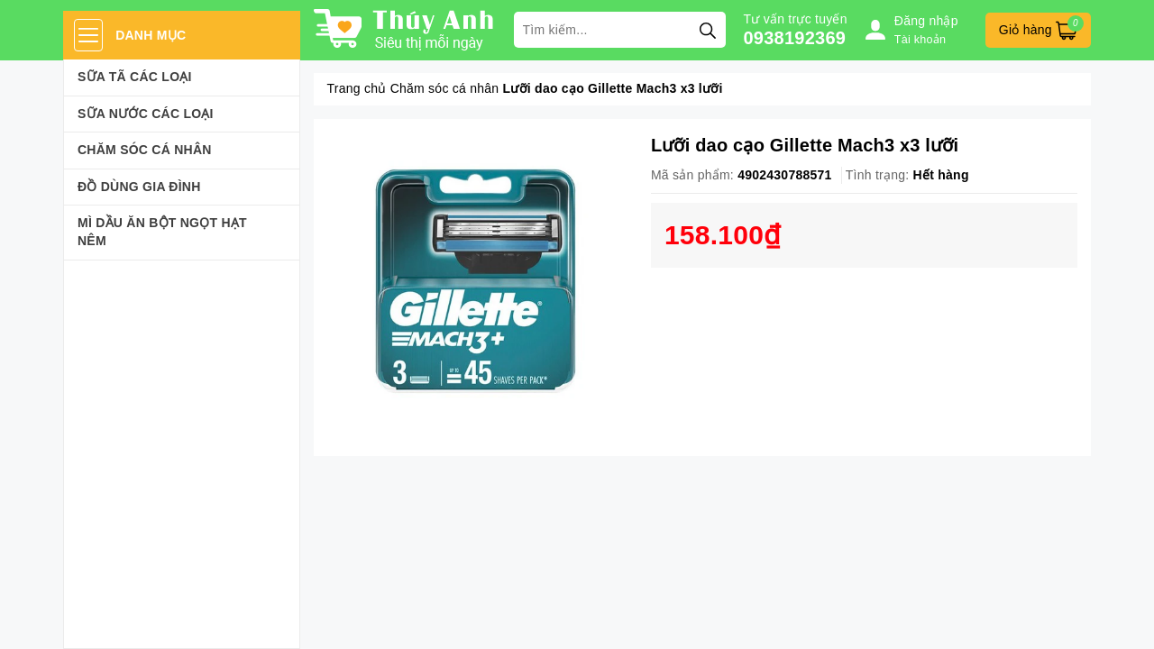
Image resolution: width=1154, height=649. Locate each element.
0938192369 (795, 38)
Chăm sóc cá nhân (145, 149)
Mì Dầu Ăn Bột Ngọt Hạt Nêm (162, 231)
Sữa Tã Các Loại (135, 76)
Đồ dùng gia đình (139, 186)
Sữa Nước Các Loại (146, 113)
